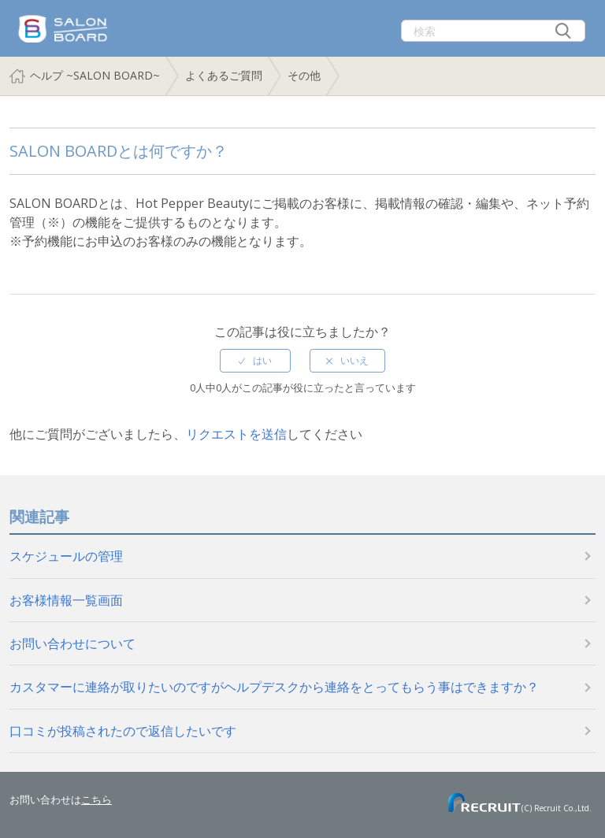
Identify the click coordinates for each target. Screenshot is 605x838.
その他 (304, 75)
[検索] (493, 31)
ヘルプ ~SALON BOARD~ (95, 75)
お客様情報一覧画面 (66, 600)
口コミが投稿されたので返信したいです (122, 731)
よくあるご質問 (223, 75)
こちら (96, 799)
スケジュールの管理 (66, 556)
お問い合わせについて (72, 643)
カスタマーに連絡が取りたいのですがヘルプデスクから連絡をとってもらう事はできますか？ (274, 686)
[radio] (255, 361)
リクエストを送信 (236, 434)
